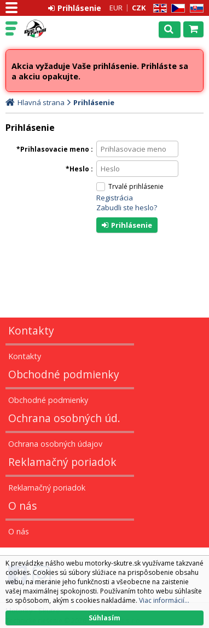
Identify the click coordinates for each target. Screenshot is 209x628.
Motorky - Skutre (56, 29)
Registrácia (114, 198)
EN (158, 8)
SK (194, 8)
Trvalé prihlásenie (136, 186)
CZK (139, 8)
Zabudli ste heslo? (126, 207)
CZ (176, 8)
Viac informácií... (164, 600)
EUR (116, 8)
